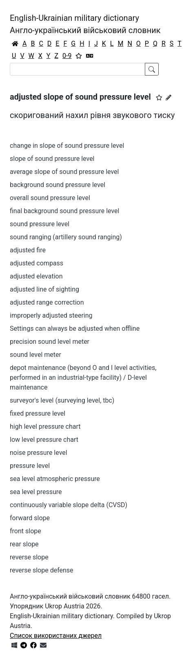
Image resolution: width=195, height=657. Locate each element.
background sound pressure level (57, 185)
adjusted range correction (47, 302)
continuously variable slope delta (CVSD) (68, 505)
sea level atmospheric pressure (55, 479)
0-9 (66, 56)
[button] (159, 97)
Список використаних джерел (56, 635)
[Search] (77, 69)
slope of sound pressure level (52, 159)
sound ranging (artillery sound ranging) (66, 237)
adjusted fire (28, 250)
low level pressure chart (44, 439)
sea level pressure (36, 492)
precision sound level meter (49, 341)
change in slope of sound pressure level (67, 145)
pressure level (30, 466)
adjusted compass (36, 263)
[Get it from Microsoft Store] (14, 645)
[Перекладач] (89, 56)
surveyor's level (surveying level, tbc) (62, 400)
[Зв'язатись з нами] (43, 645)
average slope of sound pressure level (64, 172)
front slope (25, 531)
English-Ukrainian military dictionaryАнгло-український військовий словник (85, 24)
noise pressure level (38, 453)
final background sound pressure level (64, 211)
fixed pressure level (37, 413)
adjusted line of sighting (44, 289)
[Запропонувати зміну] (168, 97)
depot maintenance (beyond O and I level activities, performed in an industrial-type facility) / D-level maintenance (83, 377)
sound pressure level (39, 224)
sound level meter (35, 355)
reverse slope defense (41, 570)
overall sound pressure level (50, 198)
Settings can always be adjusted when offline (75, 328)
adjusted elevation (36, 276)
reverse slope (29, 557)
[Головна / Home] (15, 43)
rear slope (24, 544)
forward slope (30, 518)
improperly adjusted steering (51, 315)
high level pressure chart (45, 426)
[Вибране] (78, 56)
